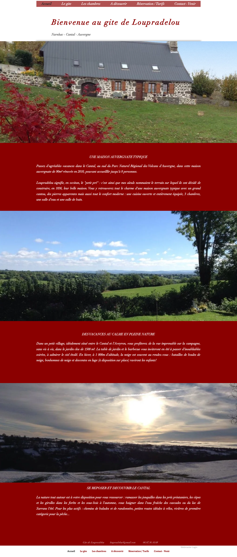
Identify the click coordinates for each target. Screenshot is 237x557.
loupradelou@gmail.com (122, 542)
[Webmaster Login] (189, 547)
